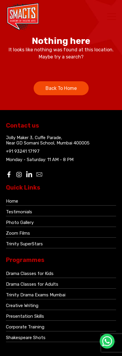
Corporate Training (25, 327)
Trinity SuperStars (24, 244)
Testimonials (19, 211)
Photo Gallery (20, 222)
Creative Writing (22, 305)
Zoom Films (18, 233)
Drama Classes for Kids (30, 273)
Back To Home (61, 88)
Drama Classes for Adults (32, 284)
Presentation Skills (25, 316)
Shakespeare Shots (26, 337)
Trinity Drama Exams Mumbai (35, 295)
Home (12, 201)
